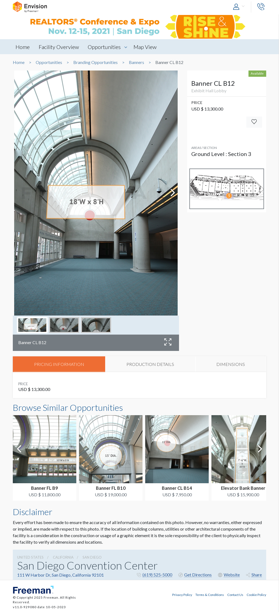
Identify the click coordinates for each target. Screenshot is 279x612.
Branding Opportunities (95, 62)
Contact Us (235, 594)
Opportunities (104, 47)
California (63, 557)
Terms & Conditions (209, 594)
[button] (240, 7)
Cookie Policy (256, 594)
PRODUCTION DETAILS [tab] (150, 364)
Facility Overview (59, 47)
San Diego (92, 557)
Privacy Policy (182, 594)
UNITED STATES (30, 557)
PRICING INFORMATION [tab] (59, 364)
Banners (136, 62)
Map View (145, 47)
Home (23, 47)
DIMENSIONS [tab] (230, 364)
